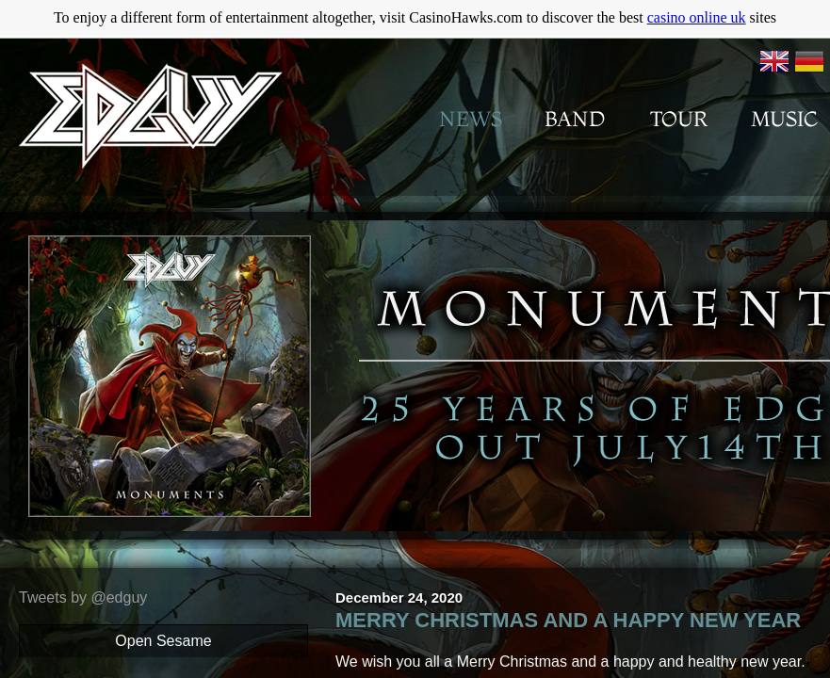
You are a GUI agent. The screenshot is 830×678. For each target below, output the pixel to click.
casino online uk (696, 17)
